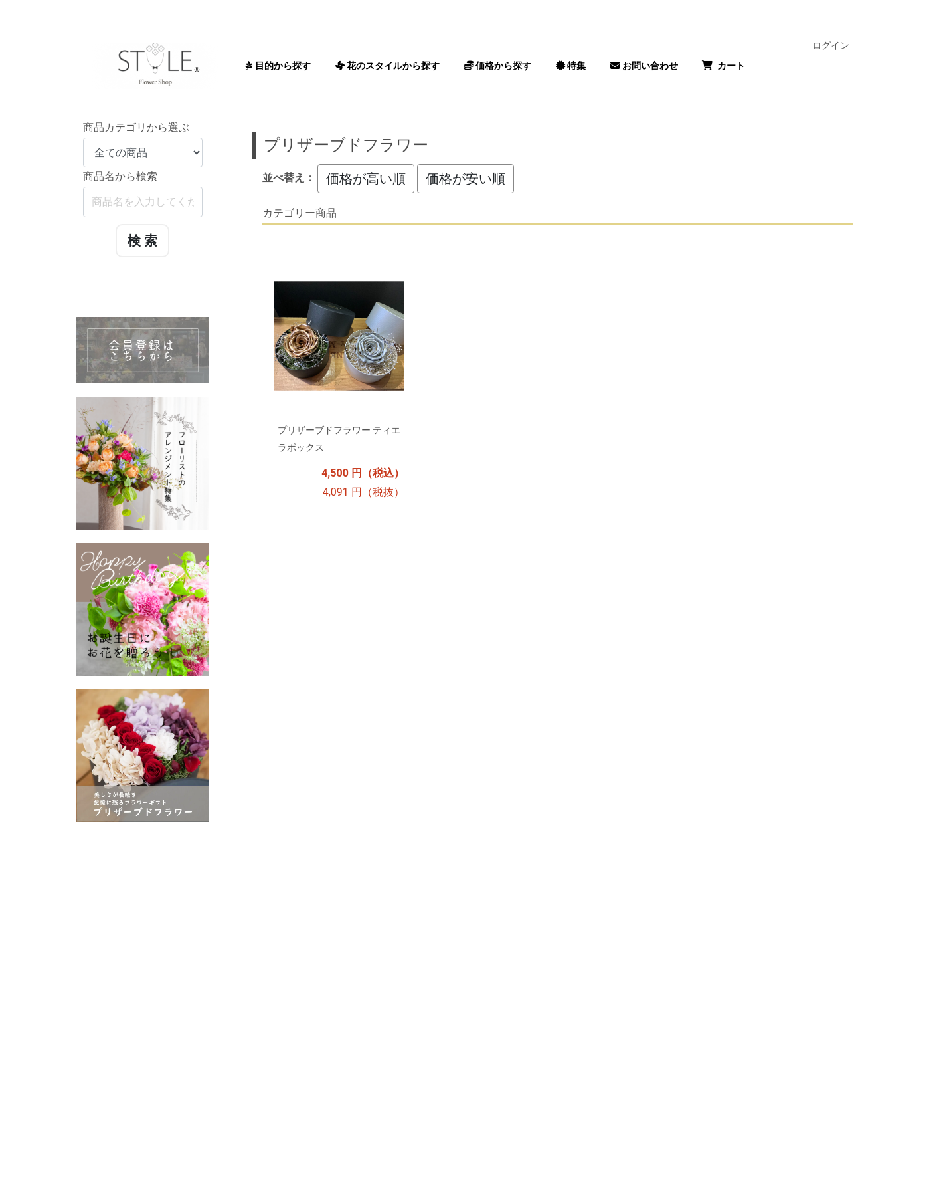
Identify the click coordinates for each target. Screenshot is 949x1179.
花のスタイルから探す (387, 65)
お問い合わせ (644, 65)
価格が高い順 (366, 179)
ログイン (830, 45)
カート (723, 65)
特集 (571, 65)
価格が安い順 (465, 179)
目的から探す (278, 65)
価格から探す (498, 65)
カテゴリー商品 (299, 213)
